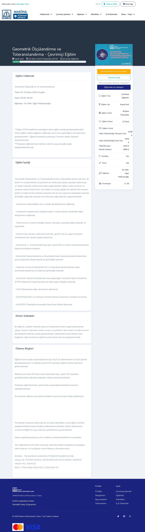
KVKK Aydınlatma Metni (23, 501)
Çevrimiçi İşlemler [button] (63, 14)
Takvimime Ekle (114, 77)
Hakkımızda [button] (44, 14)
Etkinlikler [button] (95, 14)
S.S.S (98, 4)
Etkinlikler (120, 499)
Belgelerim (100, 495)
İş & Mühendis (111, 14)
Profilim (98, 491)
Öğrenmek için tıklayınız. (114, 87)
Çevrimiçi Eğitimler (70, 58)
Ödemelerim (100, 503)
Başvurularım (101, 499)
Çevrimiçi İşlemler (124, 491)
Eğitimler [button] (80, 14)
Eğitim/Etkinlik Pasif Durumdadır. (114, 71)
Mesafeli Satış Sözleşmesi (24, 504)
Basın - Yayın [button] (126, 14)
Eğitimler (120, 495)
